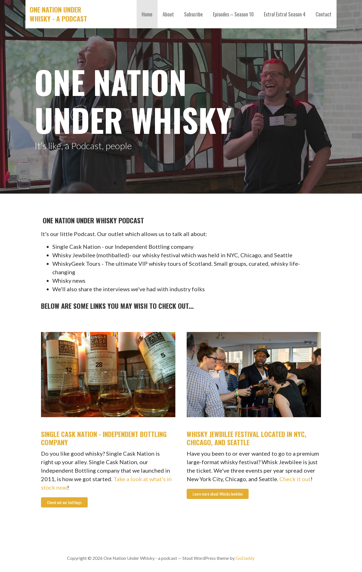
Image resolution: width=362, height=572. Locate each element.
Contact (323, 14)
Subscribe (193, 14)
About (168, 14)
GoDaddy (245, 558)
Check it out (295, 478)
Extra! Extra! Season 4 (284, 14)
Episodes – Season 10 (233, 14)
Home (147, 14)
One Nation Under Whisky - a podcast (58, 13)
